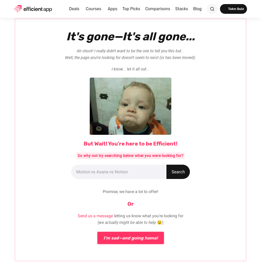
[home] (31, 9)
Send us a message (95, 215)
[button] (75, 9)
